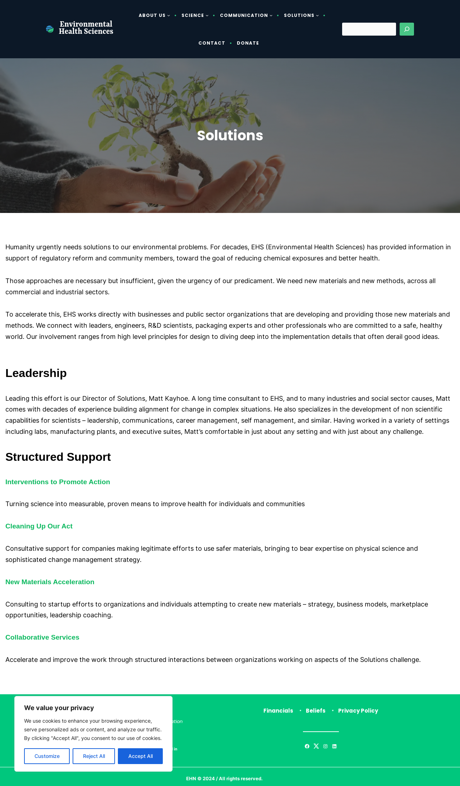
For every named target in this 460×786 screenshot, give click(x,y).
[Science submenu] (207, 15)
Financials (278, 710)
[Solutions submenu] (317, 15)
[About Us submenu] (168, 15)
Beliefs (316, 710)
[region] (93, 734)
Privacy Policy (358, 710)
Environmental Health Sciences (86, 28)
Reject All (94, 756)
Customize (47, 756)
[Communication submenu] (271, 15)
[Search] (407, 29)
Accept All (140, 756)
